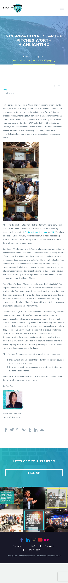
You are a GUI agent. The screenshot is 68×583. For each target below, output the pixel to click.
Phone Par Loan (40, 232)
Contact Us (50, 546)
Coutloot (28, 232)
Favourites (18, 546)
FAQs (33, 546)
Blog (5, 89)
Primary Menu (62, 8)
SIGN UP (34, 472)
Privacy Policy (34, 550)
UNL (53, 232)
